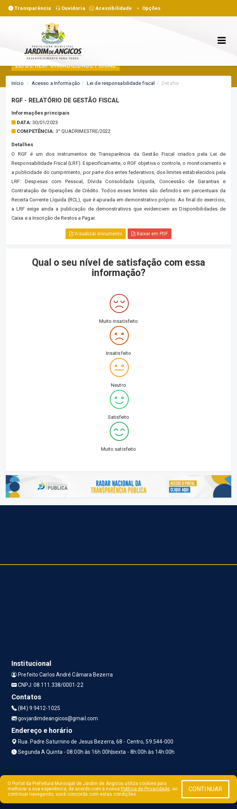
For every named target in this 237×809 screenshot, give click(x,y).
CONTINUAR (205, 789)
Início (17, 83)
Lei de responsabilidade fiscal (121, 83)
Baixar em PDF (149, 233)
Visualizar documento (95, 233)
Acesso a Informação (56, 83)
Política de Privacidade (145, 788)
